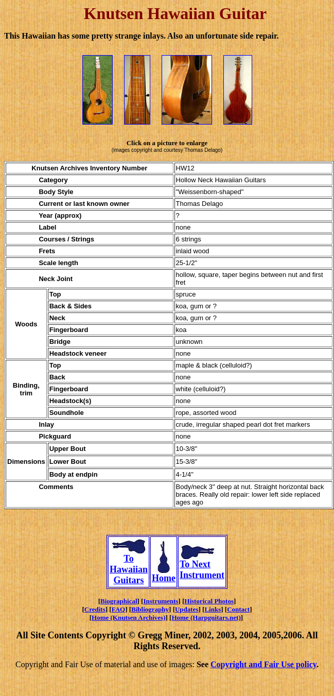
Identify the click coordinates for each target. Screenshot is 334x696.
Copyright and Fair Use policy (263, 664)
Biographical (118, 601)
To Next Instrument (202, 565)
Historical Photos (209, 601)
